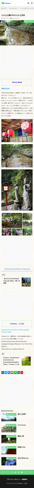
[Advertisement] (17, 61)
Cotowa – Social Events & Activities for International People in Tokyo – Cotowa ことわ (11, 361)
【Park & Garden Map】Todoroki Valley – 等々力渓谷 (11, 281)
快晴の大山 (21, 447)
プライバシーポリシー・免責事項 (17, 479)
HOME (5, 8)
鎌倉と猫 (21, 436)
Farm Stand (22, 425)
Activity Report (13, 8)
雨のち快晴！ (22, 414)
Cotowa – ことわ (22, 483)
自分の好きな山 (23, 458)
